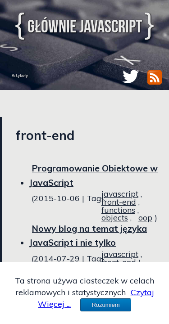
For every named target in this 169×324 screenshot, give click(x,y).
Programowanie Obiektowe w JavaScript (93, 175)
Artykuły (20, 75)
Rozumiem (105, 305)
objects (114, 217)
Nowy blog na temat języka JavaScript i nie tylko (88, 235)
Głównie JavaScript (84, 26)
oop (145, 217)
